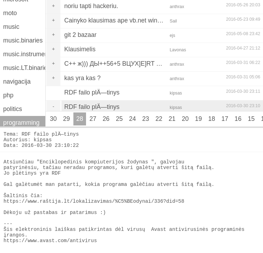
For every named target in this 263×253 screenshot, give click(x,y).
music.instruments (24, 54)
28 (79, 118)
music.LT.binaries (24, 67)
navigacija (17, 81)
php (8, 95)
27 (93, 118)
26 (106, 118)
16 (238, 118)
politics (12, 108)
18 (211, 118)
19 (198, 118)
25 (119, 118)
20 (185, 118)
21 (172, 118)
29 (66, 118)
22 (159, 118)
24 (132, 118)
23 (145, 118)
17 (225, 118)
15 (251, 118)
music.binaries (22, 40)
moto (10, 13)
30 (53, 118)
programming (21, 122)
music (11, 26)
